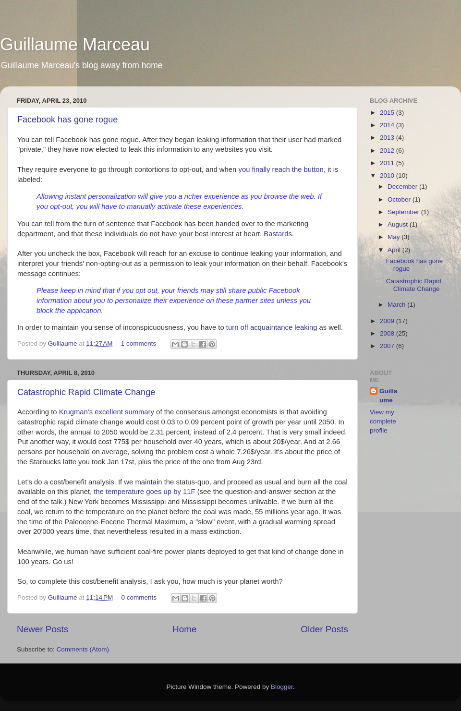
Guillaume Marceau (75, 44)
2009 (388, 321)
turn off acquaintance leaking (271, 327)
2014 (388, 125)
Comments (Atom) (83, 649)
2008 (388, 333)
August (399, 224)
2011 (388, 163)
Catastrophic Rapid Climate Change (86, 392)
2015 (388, 112)
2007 (388, 345)
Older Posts (324, 629)
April (395, 249)
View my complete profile (383, 421)
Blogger (282, 686)
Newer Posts (42, 629)
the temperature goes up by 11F (144, 491)
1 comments (139, 343)
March (397, 304)
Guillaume (63, 343)
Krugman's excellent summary (106, 412)
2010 (388, 175)
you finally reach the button (280, 169)
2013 (388, 137)
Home (184, 629)
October (400, 199)
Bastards (278, 234)
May (394, 237)
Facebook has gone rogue (67, 119)
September (404, 212)
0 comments (139, 597)
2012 (388, 150)
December (403, 186)
